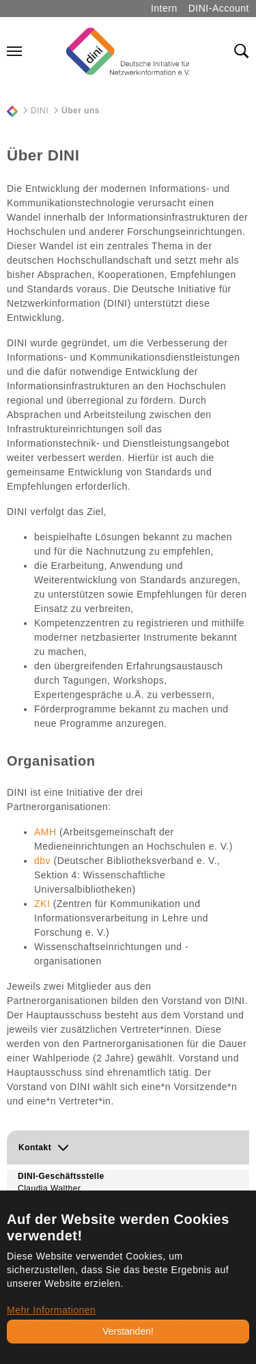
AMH (45, 831)
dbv (42, 860)
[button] (128, 1147)
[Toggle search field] (241, 51)
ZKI (42, 903)
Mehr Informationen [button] (51, 1310)
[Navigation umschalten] (14, 51)
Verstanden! (128, 1331)
